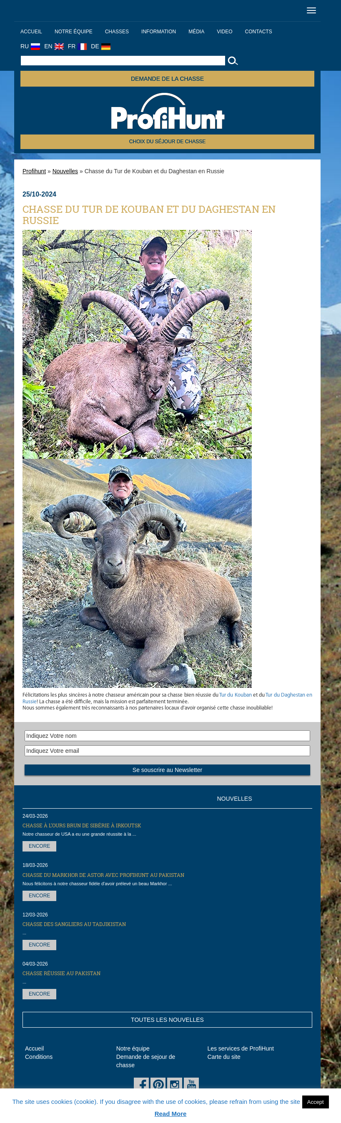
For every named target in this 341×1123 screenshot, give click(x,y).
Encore (39, 846)
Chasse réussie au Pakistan (61, 973)
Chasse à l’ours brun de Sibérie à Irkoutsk (82, 825)
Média (196, 32)
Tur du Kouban (235, 695)
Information (158, 32)
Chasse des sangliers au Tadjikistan (74, 924)
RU (30, 46)
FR (77, 46)
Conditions (39, 1056)
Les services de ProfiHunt (240, 1048)
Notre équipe (74, 32)
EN (53, 46)
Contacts (258, 32)
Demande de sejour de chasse (146, 1060)
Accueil (31, 32)
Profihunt (34, 171)
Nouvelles (65, 171)
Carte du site (223, 1056)
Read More (171, 1113)
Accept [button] (315, 1102)
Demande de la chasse (167, 78)
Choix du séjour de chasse (167, 141)
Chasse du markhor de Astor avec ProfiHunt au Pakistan (103, 875)
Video (224, 32)
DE (100, 46)
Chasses (117, 32)
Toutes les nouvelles (167, 1019)
